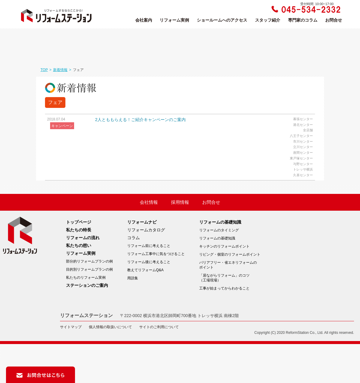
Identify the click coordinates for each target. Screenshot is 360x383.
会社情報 (149, 202)
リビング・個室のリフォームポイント (229, 254)
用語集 (132, 278)
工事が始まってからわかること (224, 288)
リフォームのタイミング (219, 230)
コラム (133, 237)
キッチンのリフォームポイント (224, 246)
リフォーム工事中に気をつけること (156, 254)
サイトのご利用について (159, 327)
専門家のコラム (302, 20)
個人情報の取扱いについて (110, 327)
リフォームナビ (142, 222)
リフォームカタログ (146, 229)
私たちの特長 (78, 229)
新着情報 (60, 70)
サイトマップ (71, 327)
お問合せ (333, 20)
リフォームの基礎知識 (220, 222)
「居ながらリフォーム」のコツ (229, 278)
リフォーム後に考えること (148, 262)
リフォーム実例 (174, 20)
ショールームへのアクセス (222, 20)
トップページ (78, 222)
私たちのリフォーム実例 (86, 277)
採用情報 (180, 202)
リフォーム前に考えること (148, 246)
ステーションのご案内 (87, 285)
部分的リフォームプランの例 (89, 261)
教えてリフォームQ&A (145, 270)
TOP (44, 70)
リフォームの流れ (83, 237)
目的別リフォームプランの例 (89, 269)
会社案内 (143, 20)
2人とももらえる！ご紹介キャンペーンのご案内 (140, 119)
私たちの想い (78, 245)
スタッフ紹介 (267, 20)
